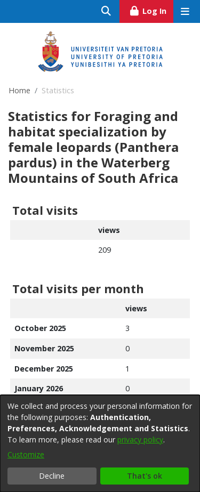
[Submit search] (106, 11)
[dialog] (100, 443)
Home (19, 90)
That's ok (144, 476)
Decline (52, 476)
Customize (25, 454)
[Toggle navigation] (185, 11)
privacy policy (140, 439)
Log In (151, 9)
